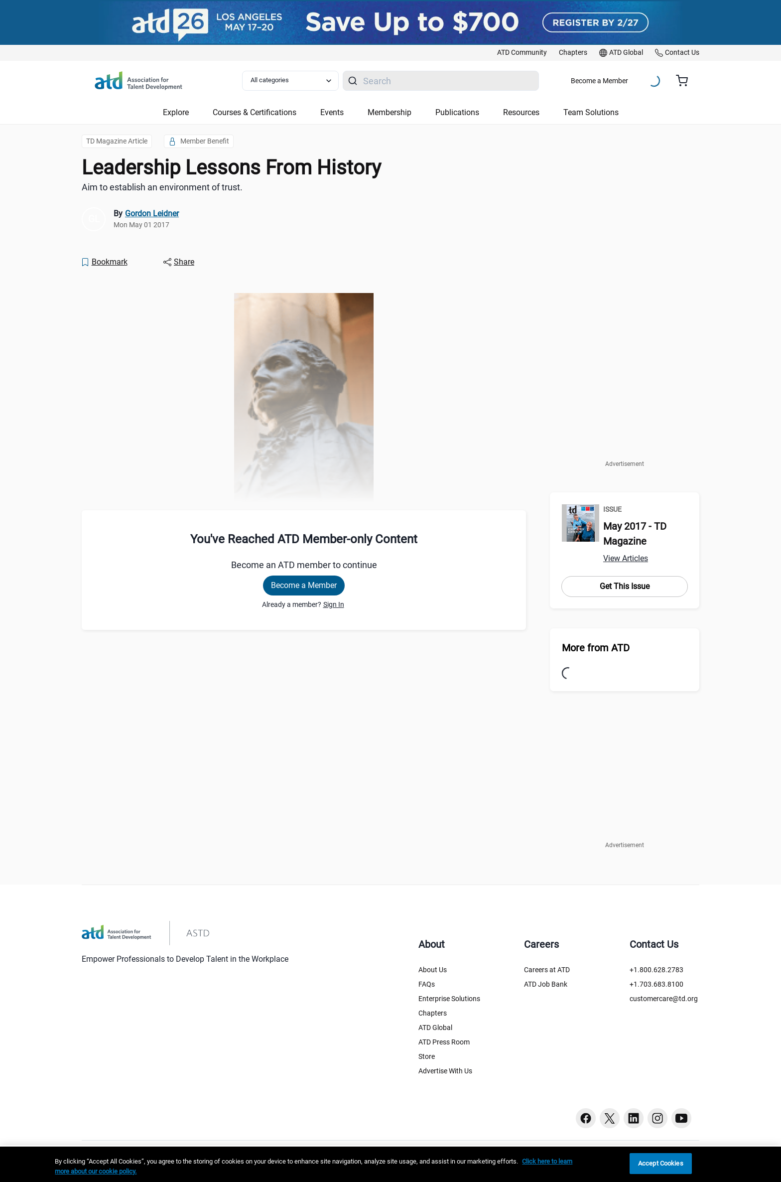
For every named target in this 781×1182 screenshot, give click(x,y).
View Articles (625, 558)
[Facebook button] (586, 1118)
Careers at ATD (547, 970)
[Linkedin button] (634, 1118)
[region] (390, 1164)
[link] (522, 53)
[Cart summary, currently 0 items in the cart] (685, 81)
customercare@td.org (664, 999)
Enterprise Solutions (449, 999)
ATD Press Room (444, 1042)
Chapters (432, 1013)
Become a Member (599, 81)
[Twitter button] (610, 1118)
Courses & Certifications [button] (254, 112)
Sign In (333, 604)
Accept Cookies (660, 1163)
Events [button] (332, 112)
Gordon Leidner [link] (152, 213)
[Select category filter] (290, 81)
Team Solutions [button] (591, 112)
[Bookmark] (104, 262)
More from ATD (596, 648)
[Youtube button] (681, 1118)
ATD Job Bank (545, 984)
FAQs (426, 984)
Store (426, 1056)
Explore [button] (176, 112)
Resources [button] (521, 112)
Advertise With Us (445, 1071)
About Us (432, 970)
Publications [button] (457, 112)
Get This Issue (625, 586)
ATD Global (435, 1028)
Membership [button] (389, 112)
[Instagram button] (657, 1118)
